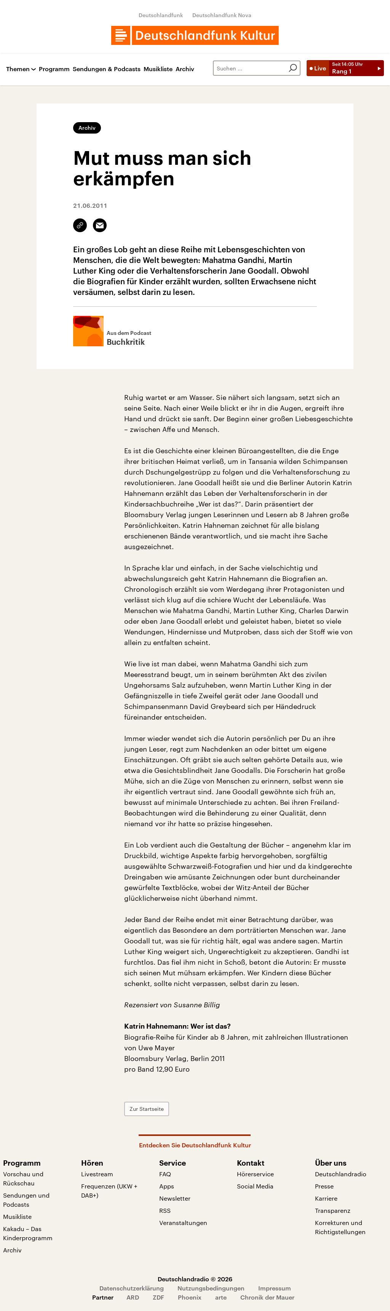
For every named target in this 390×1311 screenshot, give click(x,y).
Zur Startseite (146, 1109)
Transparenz (332, 1210)
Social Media (255, 1186)
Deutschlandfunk (161, 15)
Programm (54, 69)
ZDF (158, 1297)
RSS (165, 1210)
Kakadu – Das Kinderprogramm (28, 1233)
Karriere (326, 1198)
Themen (18, 69)
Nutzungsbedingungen (211, 1288)
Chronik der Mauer (267, 1297)
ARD (132, 1297)
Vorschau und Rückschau (23, 1178)
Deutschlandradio (340, 1173)
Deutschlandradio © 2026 (195, 1278)
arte (221, 1297)
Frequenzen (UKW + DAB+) (109, 1190)
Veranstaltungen (183, 1222)
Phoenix (189, 1297)
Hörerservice (255, 1173)
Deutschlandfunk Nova (221, 15)
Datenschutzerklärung (131, 1288)
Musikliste (158, 69)
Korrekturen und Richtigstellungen (340, 1227)
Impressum (274, 1288)
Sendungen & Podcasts (107, 69)
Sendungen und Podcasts (26, 1200)
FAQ (165, 1173)
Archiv (185, 69)
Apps (166, 1186)
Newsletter (174, 1198)
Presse (324, 1186)
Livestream (97, 1173)
